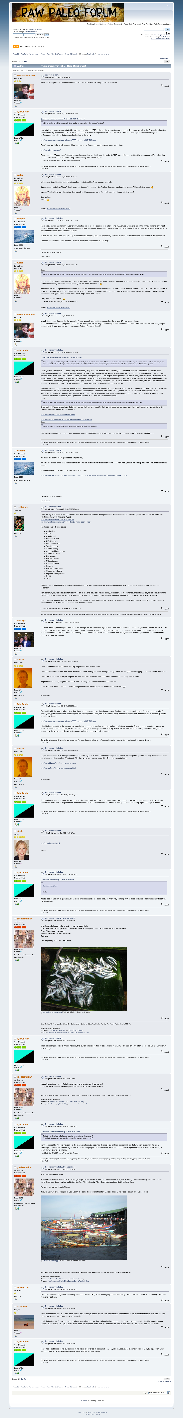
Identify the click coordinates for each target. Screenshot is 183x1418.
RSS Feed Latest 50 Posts (160, 39)
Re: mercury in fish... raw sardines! (60, 918)
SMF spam (82, 1401)
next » (168, 58)
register (39, 29)
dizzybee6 (22, 1306)
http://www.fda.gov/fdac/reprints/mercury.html (58, 763)
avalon (20, 175)
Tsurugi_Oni (23, 1287)
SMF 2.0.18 (82, 1412)
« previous (162, 58)
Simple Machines (101, 1412)
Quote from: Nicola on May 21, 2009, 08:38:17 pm (57, 879)
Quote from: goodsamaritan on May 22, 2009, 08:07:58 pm (60, 1132)
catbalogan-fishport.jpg (49, 1261)
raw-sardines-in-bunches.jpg (51, 1012)
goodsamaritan (24, 918)
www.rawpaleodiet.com (162, 35)
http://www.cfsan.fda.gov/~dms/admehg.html (58, 768)
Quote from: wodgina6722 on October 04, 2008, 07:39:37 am (61, 357)
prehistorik (22, 507)
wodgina (21, 218)
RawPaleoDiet (165, 37)
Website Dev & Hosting (57, 1030)
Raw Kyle (21, 620)
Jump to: (145, 1393)
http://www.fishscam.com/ (51, 150)
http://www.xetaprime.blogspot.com (58, 208)
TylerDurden (91, 54)
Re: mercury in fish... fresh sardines (60, 1167)
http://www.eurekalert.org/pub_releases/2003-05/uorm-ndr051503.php (68, 140)
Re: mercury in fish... (54, 111)
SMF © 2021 (91, 1412)
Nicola (20, 831)
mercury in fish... (52, 75)
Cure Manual (51, 1032)
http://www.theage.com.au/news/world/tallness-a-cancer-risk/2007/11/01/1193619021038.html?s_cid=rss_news (84, 475)
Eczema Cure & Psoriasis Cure (78, 1032)
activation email (31, 32)
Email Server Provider (76, 1030)
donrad (20, 659)
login (32, 29)
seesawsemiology (26, 75)
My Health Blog (62, 1032)
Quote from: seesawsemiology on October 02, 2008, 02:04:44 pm (63, 119)
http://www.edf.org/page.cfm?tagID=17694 (57, 519)
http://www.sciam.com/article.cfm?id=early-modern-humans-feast (66, 419)
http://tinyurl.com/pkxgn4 (50, 843)
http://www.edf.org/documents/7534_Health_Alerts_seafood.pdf (65, 522)
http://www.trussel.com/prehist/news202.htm (58, 414)
